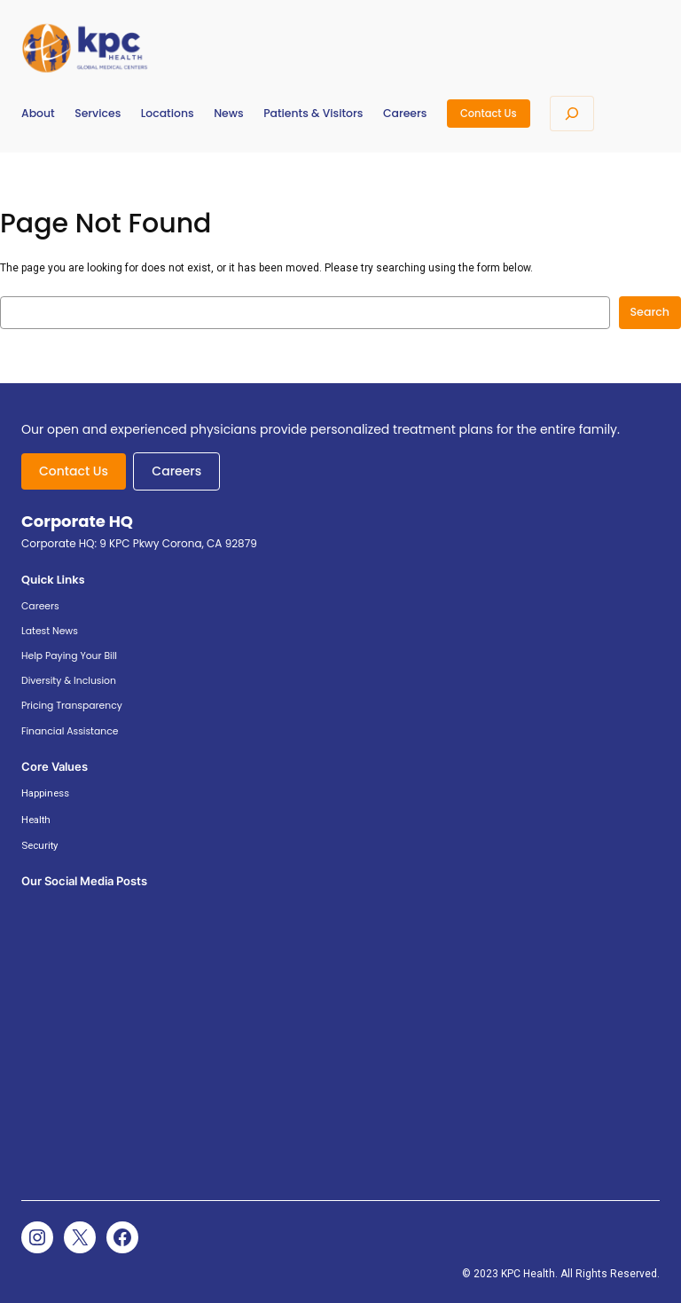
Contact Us (488, 113)
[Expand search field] (572, 113)
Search (649, 311)
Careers (176, 471)
